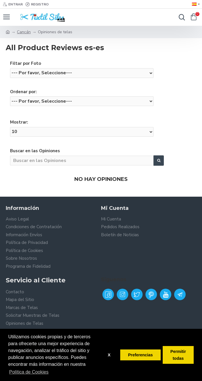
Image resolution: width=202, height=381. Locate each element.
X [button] (109, 355)
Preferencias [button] (140, 355)
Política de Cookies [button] (28, 372)
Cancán (24, 32)
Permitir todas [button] (178, 355)
